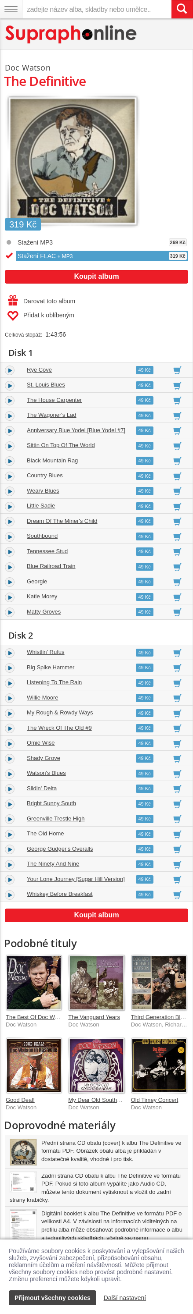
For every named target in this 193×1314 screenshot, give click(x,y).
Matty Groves (44, 611)
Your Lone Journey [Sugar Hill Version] (76, 879)
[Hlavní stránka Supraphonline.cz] (71, 34)
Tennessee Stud (47, 551)
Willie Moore (42, 697)
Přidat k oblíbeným (40, 316)
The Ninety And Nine (53, 863)
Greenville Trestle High (56, 818)
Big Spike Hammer (50, 667)
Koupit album (96, 276)
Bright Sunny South (51, 803)
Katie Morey (42, 596)
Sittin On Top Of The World (61, 445)
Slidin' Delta (42, 788)
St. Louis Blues (46, 384)
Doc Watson (28, 67)
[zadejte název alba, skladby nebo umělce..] (96, 9)
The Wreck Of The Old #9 (59, 727)
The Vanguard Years (94, 1017)
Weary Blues (43, 490)
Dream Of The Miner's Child (62, 521)
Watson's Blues (46, 773)
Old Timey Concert (154, 1100)
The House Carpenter (54, 400)
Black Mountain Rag (52, 460)
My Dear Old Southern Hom (103, 1100)
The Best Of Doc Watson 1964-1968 (52, 1017)
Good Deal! (20, 1100)
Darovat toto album (41, 301)
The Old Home (45, 833)
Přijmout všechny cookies (53, 1297)
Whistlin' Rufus (46, 652)
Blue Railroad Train (51, 566)
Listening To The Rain (54, 682)
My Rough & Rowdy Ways (60, 712)
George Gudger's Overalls (60, 848)
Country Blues (45, 475)
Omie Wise (41, 742)
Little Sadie (41, 505)
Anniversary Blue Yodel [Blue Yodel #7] (76, 430)
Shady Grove (43, 758)
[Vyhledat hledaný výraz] (182, 9)
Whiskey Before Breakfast (60, 894)
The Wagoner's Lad (51, 415)
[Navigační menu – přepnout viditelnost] (11, 9)
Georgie (37, 581)
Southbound (42, 536)
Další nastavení (125, 1297)
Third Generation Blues (160, 1017)
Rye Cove (39, 369)
